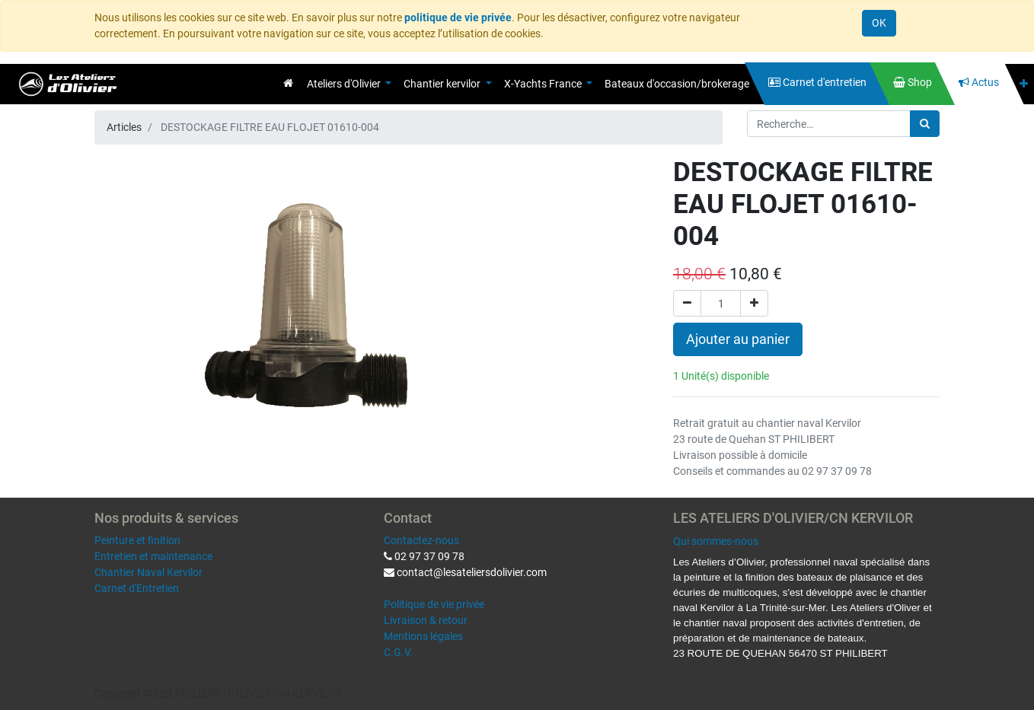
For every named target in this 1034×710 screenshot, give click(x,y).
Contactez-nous (421, 540)
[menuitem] (288, 83)
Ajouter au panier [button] (738, 339)
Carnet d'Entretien (136, 588)
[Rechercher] (925, 123)
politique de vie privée (458, 17)
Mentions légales (423, 636)
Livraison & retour (426, 620)
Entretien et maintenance (153, 556)
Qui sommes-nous (715, 541)
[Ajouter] (754, 303)
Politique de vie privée (434, 604)
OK (879, 23)
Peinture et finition (137, 540)
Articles (124, 127)
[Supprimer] (687, 303)
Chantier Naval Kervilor (148, 572)
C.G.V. (398, 652)
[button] (1023, 84)
